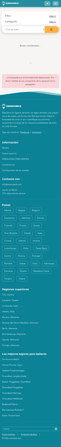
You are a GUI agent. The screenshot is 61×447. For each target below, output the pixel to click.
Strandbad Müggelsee (12, 387)
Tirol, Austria (8, 295)
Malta (26, 248)
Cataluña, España (10, 300)
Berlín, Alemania (9, 328)
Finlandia (8, 226)
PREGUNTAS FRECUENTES (15, 159)
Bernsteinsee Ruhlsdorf (13, 410)
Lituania (36, 241)
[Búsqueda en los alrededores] (52, 29)
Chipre (22, 279)
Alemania (25, 218)
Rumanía (8, 263)
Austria (7, 256)
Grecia (36, 226)
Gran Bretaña (10, 233)
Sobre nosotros (9, 153)
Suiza (34, 263)
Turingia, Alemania (10, 345)
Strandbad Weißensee (12, 399)
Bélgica (21, 210)
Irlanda (27, 233)
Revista (5, 148)
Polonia (21, 256)
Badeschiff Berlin (10, 404)
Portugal (36, 256)
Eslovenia (8, 271)
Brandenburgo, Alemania (14, 334)
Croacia (7, 241)
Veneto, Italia (8, 312)
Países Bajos (41, 248)
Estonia (40, 218)
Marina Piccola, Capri (12, 365)
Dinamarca (9, 218)
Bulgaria (36, 210)
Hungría (8, 279)
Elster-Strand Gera (11, 416)
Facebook (25, 132)
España (23, 271)
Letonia (22, 241)
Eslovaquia (49, 263)
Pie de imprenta (8, 434)
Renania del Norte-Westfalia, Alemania (20, 323)
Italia (40, 233)
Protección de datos (29, 434)
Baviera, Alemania (10, 317)
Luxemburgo (10, 248)
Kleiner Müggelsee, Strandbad (16, 382)
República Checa (41, 271)
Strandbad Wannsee (11, 393)
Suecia (22, 263)
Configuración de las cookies (15, 170)
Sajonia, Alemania (10, 340)
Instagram (37, 132)
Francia (22, 226)
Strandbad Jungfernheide (14, 376)
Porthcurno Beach (10, 359)
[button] (47, 3)
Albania (7, 210)
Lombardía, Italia (10, 306)
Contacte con (8, 165)
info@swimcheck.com (12, 184)
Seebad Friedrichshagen (13, 371)
